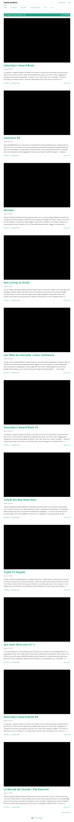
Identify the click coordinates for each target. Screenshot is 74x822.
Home (5, 7)
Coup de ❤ (23, 7)
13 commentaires (15, 300)
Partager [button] (6, 83)
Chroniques (14, 7)
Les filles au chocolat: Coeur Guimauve (29, 355)
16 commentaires (15, 734)
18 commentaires (15, 83)
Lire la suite (67, 83)
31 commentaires (15, 807)
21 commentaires (15, 445)
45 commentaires (15, 662)
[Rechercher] (62, 2)
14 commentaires (15, 228)
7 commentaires (14, 155)
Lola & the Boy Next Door (20, 499)
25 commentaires (15, 517)
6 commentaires (14, 590)
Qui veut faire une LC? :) (19, 644)
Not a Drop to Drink (16, 282)
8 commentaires (14, 372)
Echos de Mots (10, 2)
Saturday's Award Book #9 (21, 717)
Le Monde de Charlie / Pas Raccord (26, 789)
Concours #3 (12, 138)
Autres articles (65, 812)
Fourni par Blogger (37, 818)
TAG (45, 7)
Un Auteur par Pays (35, 7)
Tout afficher (65, 15)
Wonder (9, 210)
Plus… (52, 7)
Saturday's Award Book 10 (21, 427)
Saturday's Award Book (19, 65)
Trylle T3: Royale (14, 572)
